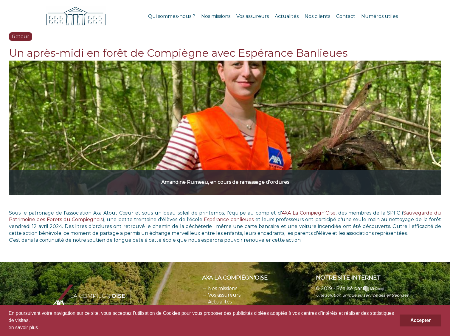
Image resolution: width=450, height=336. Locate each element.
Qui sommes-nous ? (171, 16)
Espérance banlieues (229, 219)
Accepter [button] (420, 320)
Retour (20, 36)
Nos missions (215, 16)
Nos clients (317, 16)
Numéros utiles (379, 16)
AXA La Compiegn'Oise (309, 213)
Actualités (287, 16)
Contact (345, 16)
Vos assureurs (252, 16)
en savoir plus (23, 327)
